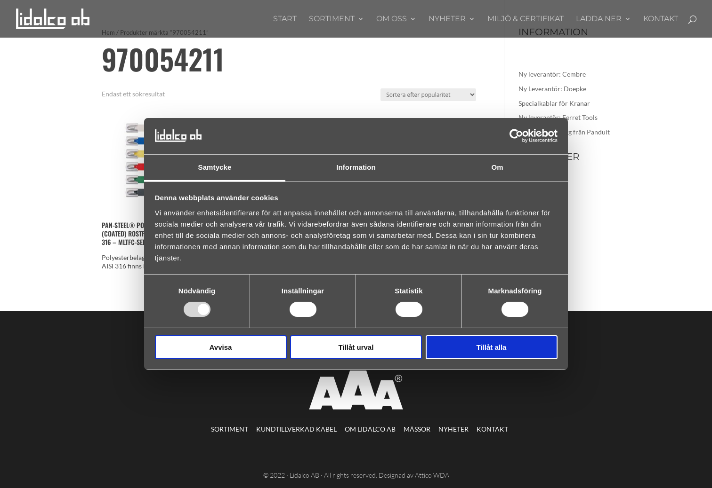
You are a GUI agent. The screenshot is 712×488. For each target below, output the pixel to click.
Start (285, 19)
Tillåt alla (492, 347)
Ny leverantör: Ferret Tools (558, 117)
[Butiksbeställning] (428, 94)
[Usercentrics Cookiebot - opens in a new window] (516, 136)
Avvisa (221, 347)
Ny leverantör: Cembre (552, 74)
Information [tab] (356, 167)
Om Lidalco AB (370, 429)
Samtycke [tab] (215, 167)
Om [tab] (497, 167)
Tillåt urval (356, 347)
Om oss (391, 19)
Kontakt (660, 19)
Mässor (417, 429)
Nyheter (447, 19)
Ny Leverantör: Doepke (552, 89)
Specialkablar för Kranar (554, 103)
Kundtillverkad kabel (296, 429)
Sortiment (332, 19)
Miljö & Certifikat (525, 19)
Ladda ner (599, 19)
